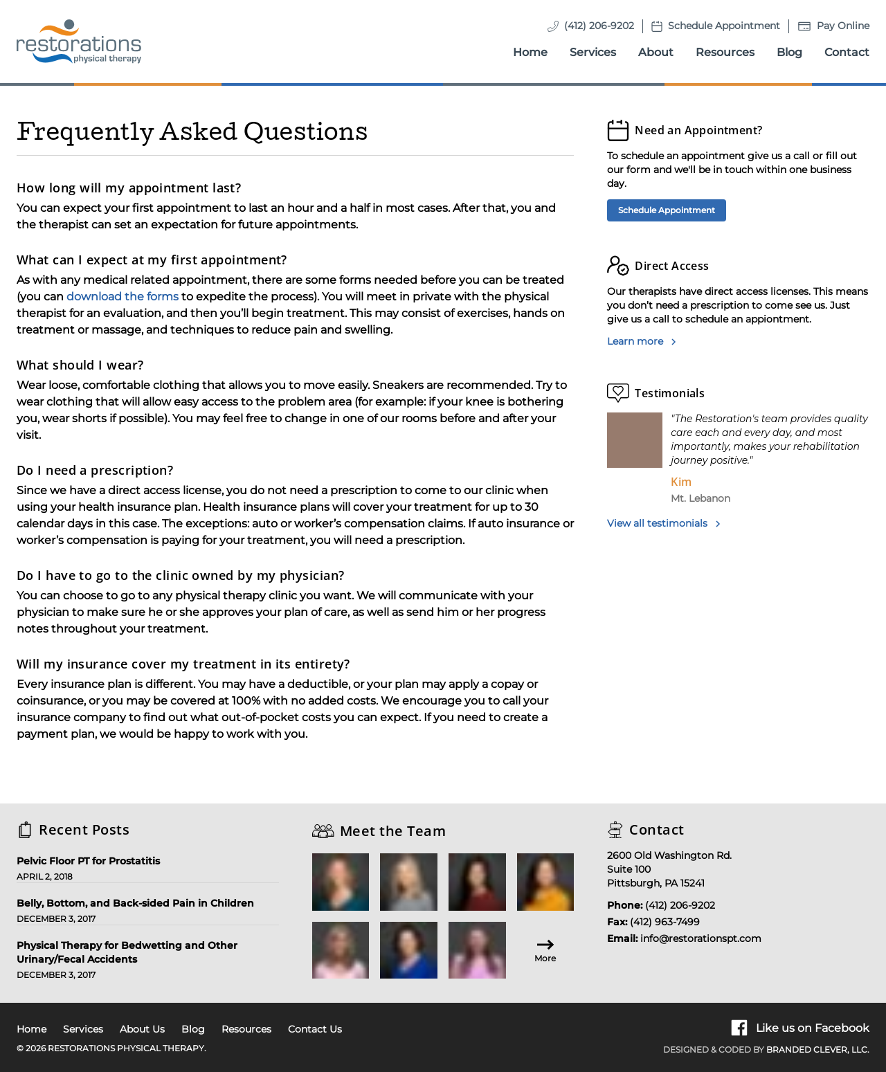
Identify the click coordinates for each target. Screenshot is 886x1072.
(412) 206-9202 (599, 25)
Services (593, 52)
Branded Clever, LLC (816, 1049)
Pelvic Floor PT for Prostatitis (88, 861)
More (545, 949)
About (655, 52)
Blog (789, 52)
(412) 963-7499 (665, 922)
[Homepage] (79, 41)
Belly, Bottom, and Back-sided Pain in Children (135, 903)
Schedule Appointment (724, 25)
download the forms (122, 296)
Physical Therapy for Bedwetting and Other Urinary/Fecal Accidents (127, 952)
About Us (142, 1029)
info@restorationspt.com (700, 938)
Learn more (641, 341)
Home (530, 52)
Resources (725, 52)
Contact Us (315, 1029)
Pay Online (843, 25)
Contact (846, 52)
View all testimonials (664, 523)
